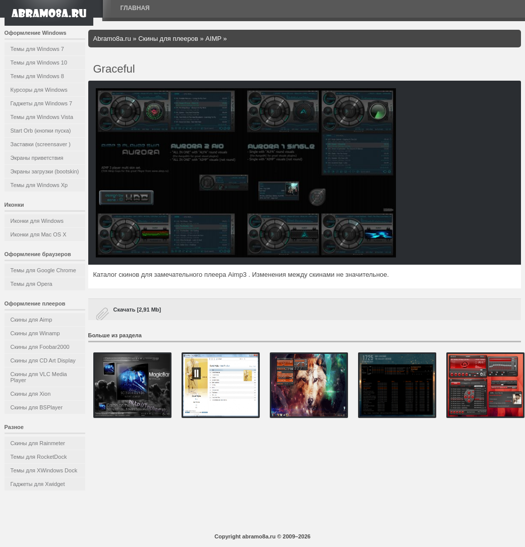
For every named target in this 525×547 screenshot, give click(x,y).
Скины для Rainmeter (38, 443)
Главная (135, 8)
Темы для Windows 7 (37, 49)
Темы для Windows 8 (37, 76)
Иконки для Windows (37, 221)
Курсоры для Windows (39, 90)
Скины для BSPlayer (37, 407)
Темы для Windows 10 (39, 62)
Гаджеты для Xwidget (38, 484)
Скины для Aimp (31, 320)
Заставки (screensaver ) (41, 144)
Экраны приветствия (37, 158)
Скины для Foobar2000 (40, 347)
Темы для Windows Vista (42, 117)
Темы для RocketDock (39, 457)
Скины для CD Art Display (43, 360)
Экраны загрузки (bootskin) (45, 171)
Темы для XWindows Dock (44, 470)
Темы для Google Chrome (43, 270)
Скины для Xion (31, 394)
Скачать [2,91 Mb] (137, 310)
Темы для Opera (31, 284)
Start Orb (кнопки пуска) (41, 131)
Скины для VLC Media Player (39, 377)
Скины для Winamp (35, 333)
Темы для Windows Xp (39, 185)
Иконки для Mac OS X (39, 234)
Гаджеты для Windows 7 (42, 103)
